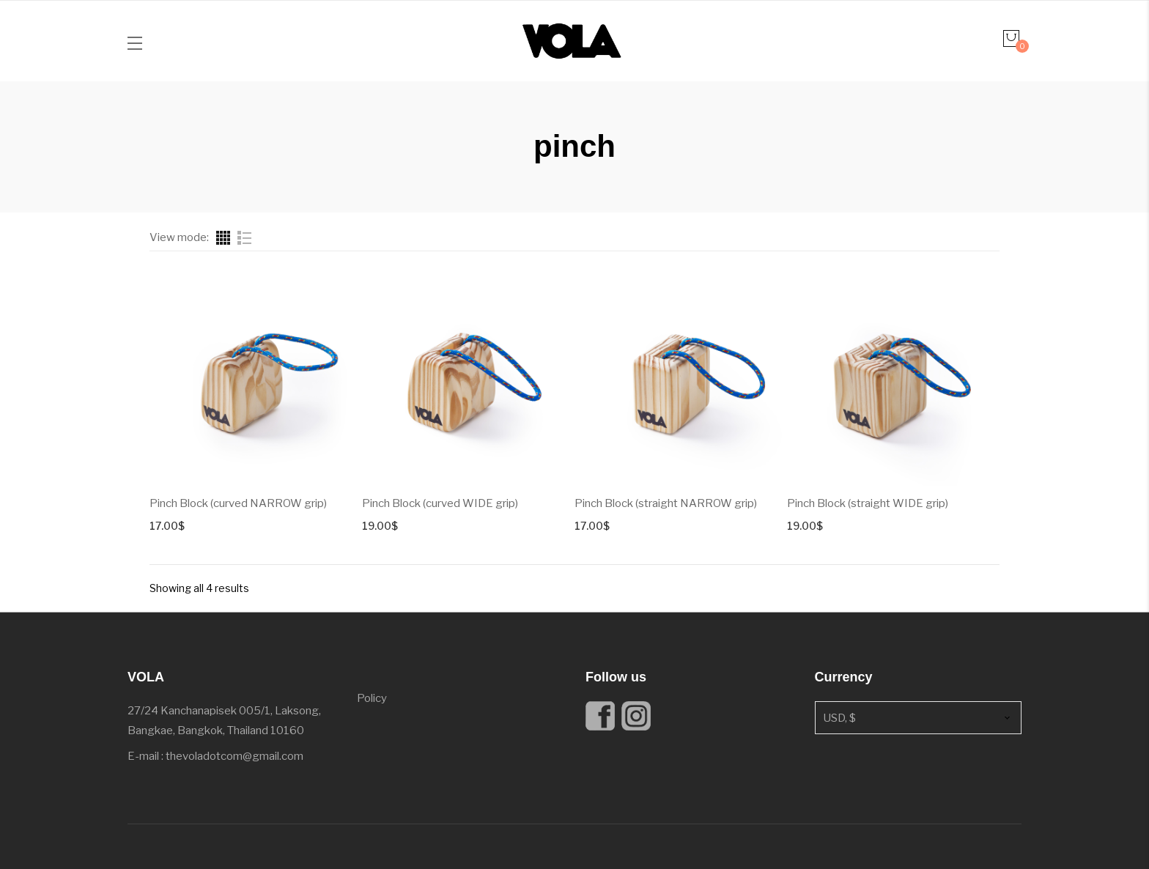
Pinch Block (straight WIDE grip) (867, 503)
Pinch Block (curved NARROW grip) (238, 503)
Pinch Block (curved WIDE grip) (440, 503)
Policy (372, 698)
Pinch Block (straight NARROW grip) (665, 503)
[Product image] (255, 378)
